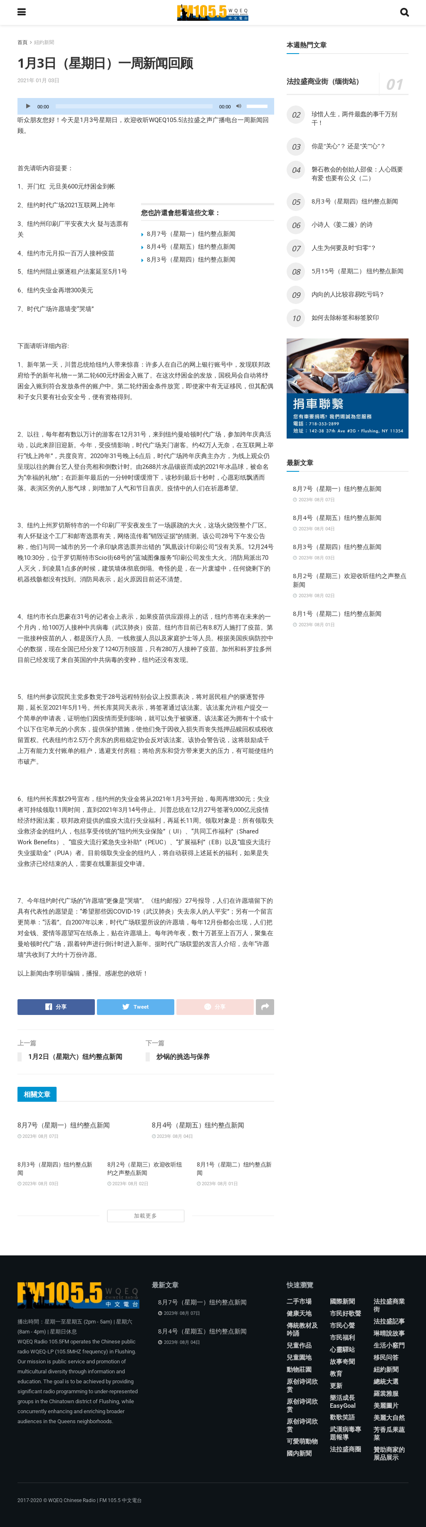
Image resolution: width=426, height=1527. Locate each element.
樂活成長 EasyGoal (343, 1401)
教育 (336, 1373)
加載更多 (145, 1216)
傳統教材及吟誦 (302, 1329)
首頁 (22, 42)
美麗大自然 (389, 1418)
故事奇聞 (342, 1361)
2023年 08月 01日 (217, 1183)
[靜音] (239, 106)
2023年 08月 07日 (38, 1136)
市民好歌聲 (345, 1313)
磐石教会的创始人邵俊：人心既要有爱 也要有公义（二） (358, 173)
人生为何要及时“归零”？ (344, 247)
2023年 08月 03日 (38, 1183)
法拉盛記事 (389, 1321)
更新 (336, 1386)
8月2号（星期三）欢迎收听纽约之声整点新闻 (144, 1168)
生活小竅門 (389, 1345)
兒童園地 (299, 1357)
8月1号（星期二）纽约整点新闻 (337, 613)
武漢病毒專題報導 (345, 1433)
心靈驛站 (342, 1349)
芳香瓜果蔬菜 (389, 1433)
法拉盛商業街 (389, 1305)
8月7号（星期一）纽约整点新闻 (191, 233)
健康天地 (299, 1313)
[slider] (134, 106)
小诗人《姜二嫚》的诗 (342, 224)
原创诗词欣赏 (302, 1385)
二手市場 (299, 1301)
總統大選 (386, 1381)
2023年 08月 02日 (128, 1183)
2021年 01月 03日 (38, 80)
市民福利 (342, 1337)
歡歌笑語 (342, 1417)
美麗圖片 (386, 1405)
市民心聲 (342, 1325)
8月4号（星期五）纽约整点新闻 (191, 246)
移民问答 (386, 1357)
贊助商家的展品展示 (389, 1453)
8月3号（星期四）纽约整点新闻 (191, 259)
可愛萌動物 (302, 1441)
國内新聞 (299, 1453)
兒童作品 (299, 1345)
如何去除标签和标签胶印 (345, 317)
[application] (145, 106)
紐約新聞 (44, 42)
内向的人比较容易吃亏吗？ (348, 294)
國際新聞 (342, 1301)
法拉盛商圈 (345, 1449)
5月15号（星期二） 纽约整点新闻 (358, 271)
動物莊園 (299, 1369)
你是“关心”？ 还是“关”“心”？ (349, 146)
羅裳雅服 (386, 1393)
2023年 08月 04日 (172, 1136)
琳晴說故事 (389, 1333)
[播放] (28, 106)
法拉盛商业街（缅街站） (325, 81)
